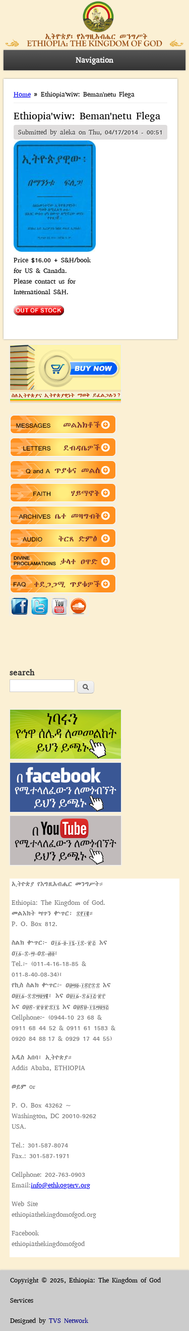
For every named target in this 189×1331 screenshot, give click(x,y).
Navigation (94, 60)
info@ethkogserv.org (60, 1185)
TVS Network (68, 1320)
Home (22, 94)
